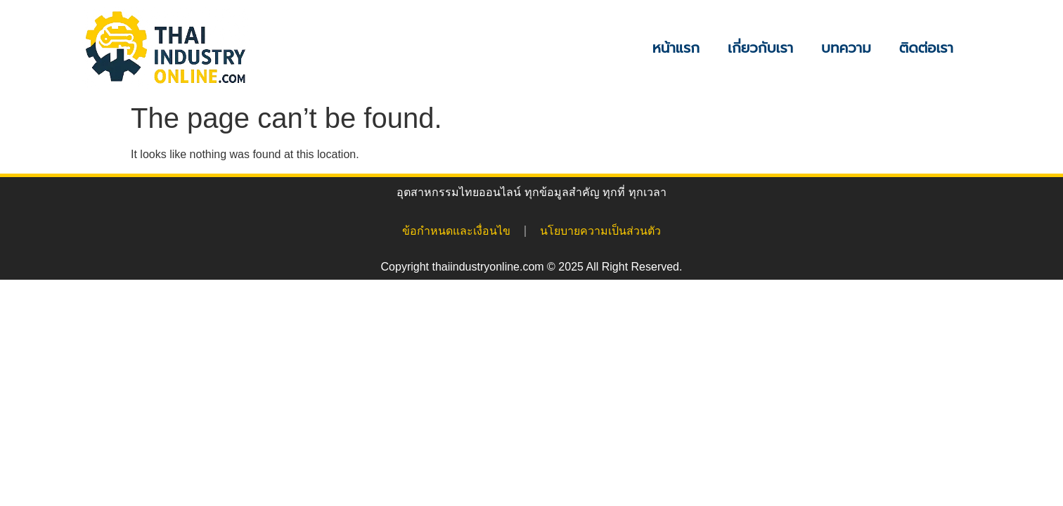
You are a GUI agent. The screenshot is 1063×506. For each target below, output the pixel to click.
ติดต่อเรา (926, 48)
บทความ (846, 48)
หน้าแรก (676, 48)
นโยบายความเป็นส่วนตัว (600, 231)
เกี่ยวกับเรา (760, 48)
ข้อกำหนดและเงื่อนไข (456, 231)
